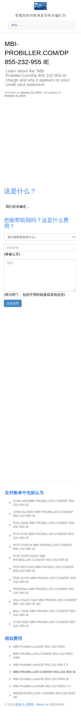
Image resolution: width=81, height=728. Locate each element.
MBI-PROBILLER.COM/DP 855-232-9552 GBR (43, 655)
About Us (42, 704)
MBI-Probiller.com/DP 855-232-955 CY (40, 664)
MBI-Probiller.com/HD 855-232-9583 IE (41, 679)
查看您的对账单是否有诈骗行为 (40, 15)
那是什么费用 (24, 704)
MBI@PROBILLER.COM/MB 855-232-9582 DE (44, 695)
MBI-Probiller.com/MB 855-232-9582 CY (42, 686)
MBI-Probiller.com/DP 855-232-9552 (39, 646)
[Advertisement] (40, 140)
